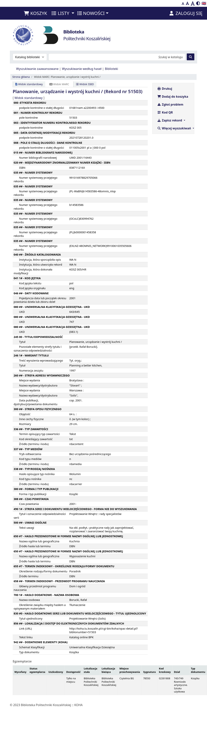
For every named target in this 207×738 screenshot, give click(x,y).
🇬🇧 (204, 3)
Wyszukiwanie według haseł (82, 69)
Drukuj (164, 89)
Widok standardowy (29, 84)
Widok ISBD (85, 84)
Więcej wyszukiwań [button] (174, 128)
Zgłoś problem (170, 104)
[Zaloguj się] (185, 13)
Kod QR (165, 112)
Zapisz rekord (170, 120)
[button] (35, 13)
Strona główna (21, 77)
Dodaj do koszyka (172, 96)
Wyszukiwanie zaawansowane (37, 69)
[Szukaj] (190, 56)
